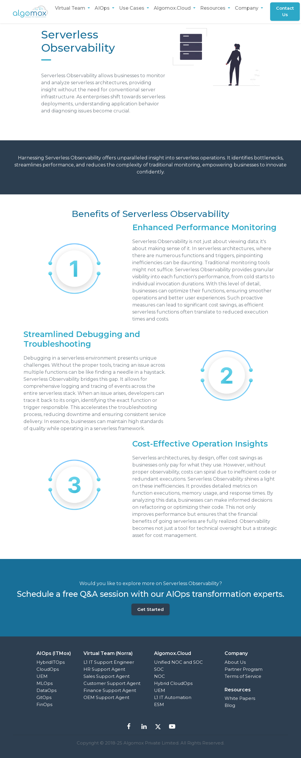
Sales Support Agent (106, 676)
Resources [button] (213, 8)
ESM (159, 704)
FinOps (44, 704)
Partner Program (243, 669)
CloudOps (47, 669)
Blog (230, 705)
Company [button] (247, 8)
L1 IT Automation (172, 697)
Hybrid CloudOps (173, 683)
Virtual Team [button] (70, 8)
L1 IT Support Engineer (108, 662)
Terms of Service (243, 676)
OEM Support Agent (106, 697)
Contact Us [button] (285, 11)
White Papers (240, 698)
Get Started (150, 609)
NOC (159, 676)
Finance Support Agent (109, 690)
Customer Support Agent (112, 683)
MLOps (44, 683)
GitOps (43, 697)
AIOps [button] (103, 8)
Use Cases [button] (132, 8)
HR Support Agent (104, 669)
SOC (159, 669)
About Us (235, 662)
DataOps (46, 690)
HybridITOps (50, 662)
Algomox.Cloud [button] (173, 8)
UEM (42, 676)
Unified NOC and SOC (178, 662)
